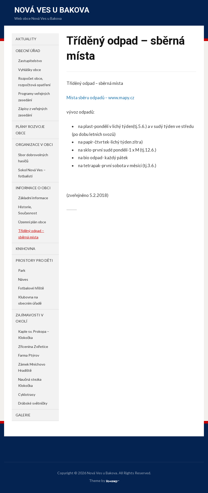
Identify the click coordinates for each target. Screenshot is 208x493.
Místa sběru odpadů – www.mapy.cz (100, 97)
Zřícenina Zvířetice (33, 346)
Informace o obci (33, 188)
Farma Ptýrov (28, 355)
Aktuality (26, 39)
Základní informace (33, 198)
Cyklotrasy (26, 394)
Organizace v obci (34, 144)
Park (21, 270)
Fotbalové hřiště (31, 288)
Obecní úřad (28, 50)
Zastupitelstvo (30, 60)
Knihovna (25, 248)
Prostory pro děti (34, 260)
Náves (23, 279)
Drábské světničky (32, 403)
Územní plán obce (32, 222)
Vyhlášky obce (29, 69)
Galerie (23, 415)
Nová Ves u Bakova (51, 9)
